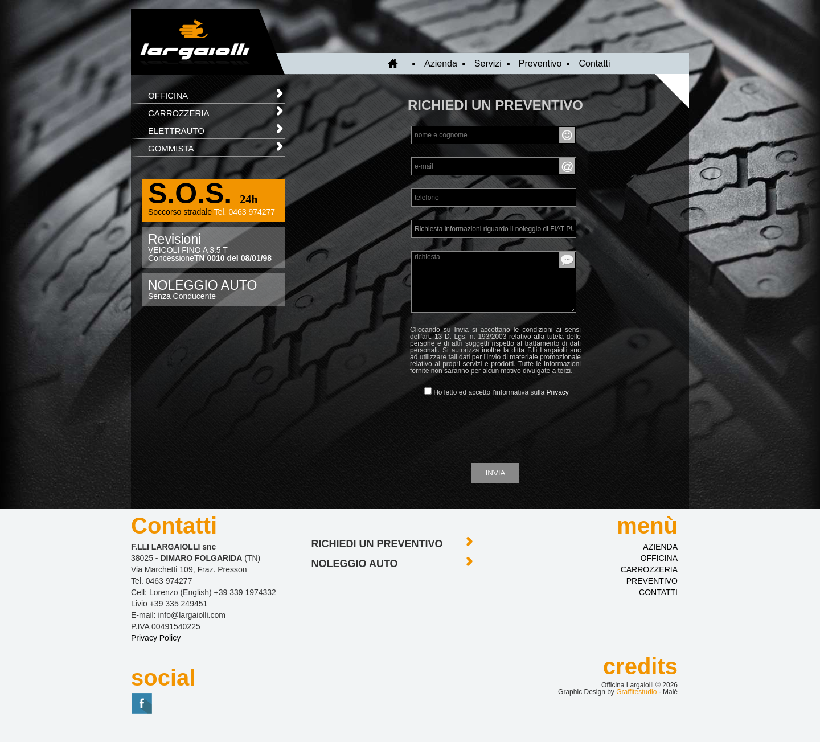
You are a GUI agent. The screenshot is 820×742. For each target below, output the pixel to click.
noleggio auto (393, 561)
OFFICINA (216, 93)
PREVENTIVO (652, 580)
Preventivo (540, 63)
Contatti (594, 63)
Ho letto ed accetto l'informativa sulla (496, 391)
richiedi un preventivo (393, 542)
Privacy (558, 392)
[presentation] (495, 429)
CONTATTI (658, 592)
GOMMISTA (216, 146)
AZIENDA (660, 546)
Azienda (440, 63)
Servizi (488, 63)
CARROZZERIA (216, 111)
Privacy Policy (156, 637)
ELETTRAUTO (216, 128)
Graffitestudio (636, 692)
